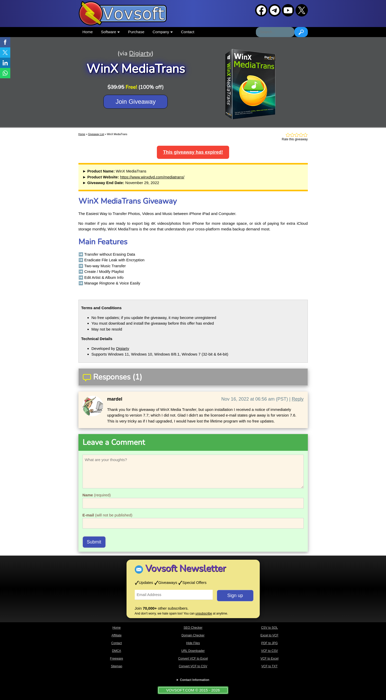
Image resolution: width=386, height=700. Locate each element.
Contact (187, 32)
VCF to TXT (269, 666)
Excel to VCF (270, 635)
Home (88, 32)
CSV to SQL (269, 627)
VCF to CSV (269, 651)
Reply (297, 399)
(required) (97, 495)
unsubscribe (203, 613)
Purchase (136, 32)
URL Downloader (193, 651)
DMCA (116, 651)
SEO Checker (193, 627)
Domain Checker (193, 635)
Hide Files (193, 643)
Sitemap (116, 666)
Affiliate (117, 635)
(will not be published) (107, 515)
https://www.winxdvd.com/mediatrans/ (152, 177)
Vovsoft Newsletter (185, 568)
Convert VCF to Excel (193, 658)
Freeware (116, 658)
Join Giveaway (135, 101)
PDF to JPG (269, 643)
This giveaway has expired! (193, 152)
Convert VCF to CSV (193, 666)
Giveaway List (96, 134)
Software (110, 32)
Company (162, 32)
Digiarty (140, 53)
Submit (94, 542)
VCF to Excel (270, 658)
